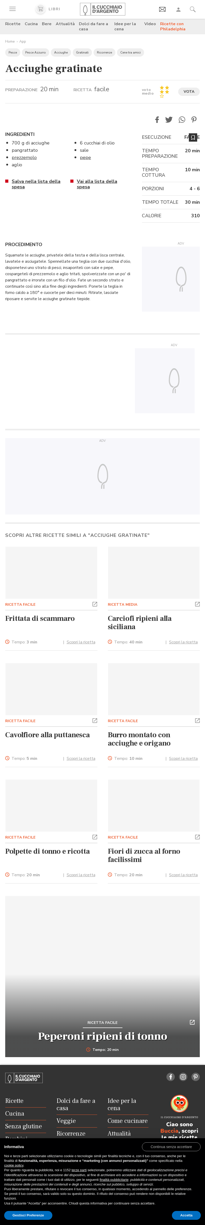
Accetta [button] (186, 1215)
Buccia (169, 1131)
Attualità (65, 24)
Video (150, 24)
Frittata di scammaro (40, 618)
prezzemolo (24, 157)
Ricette (13, 24)
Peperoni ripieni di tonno (102, 1036)
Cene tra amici (130, 52)
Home (10, 41)
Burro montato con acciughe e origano (139, 739)
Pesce (13, 52)
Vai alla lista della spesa (97, 184)
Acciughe (61, 52)
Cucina (31, 24)
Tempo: (24, 642)
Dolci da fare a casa (93, 26)
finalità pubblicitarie (114, 1180)
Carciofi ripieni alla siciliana (140, 622)
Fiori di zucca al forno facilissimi (144, 855)
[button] (157, 119)
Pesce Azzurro (35, 52)
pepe (85, 157)
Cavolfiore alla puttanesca (47, 735)
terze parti (79, 1170)
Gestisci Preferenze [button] (28, 1215)
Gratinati (82, 52)
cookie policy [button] (13, 1165)
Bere (47, 24)
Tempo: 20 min (102, 1050)
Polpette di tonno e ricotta (47, 851)
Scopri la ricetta (81, 642)
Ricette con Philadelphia (172, 26)
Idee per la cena (125, 26)
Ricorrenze (104, 52)
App (22, 41)
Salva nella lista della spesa (36, 184)
